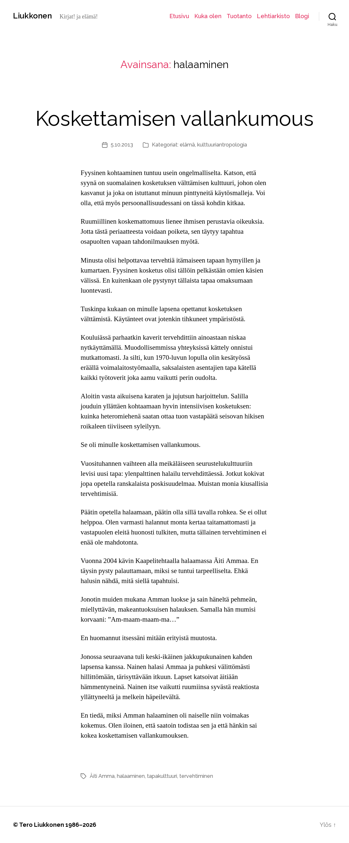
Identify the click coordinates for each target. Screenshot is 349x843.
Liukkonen (32, 16)
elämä (187, 145)
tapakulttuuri (162, 776)
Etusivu (179, 16)
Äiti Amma (102, 776)
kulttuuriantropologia (222, 145)
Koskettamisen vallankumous (174, 118)
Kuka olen (207, 16)
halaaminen (131, 776)
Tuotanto (239, 16)
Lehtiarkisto (273, 16)
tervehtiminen (196, 776)
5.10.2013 (122, 145)
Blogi (302, 16)
